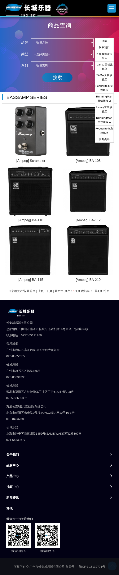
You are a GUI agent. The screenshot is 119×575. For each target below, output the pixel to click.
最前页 (31, 291)
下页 (49, 291)
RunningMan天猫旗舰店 (104, 98)
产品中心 (12, 476)
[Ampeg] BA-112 (88, 220)
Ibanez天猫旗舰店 (104, 66)
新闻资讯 (12, 497)
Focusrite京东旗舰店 (104, 130)
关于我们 (12, 454)
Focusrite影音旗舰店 (104, 88)
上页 (41, 291)
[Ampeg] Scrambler (30, 161)
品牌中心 (12, 465)
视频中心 (12, 487)
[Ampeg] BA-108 (88, 161)
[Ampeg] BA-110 (30, 220)
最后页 (59, 291)
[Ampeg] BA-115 (30, 280)
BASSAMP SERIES (26, 97)
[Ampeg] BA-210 (88, 280)
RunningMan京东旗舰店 (104, 120)
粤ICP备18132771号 (91, 566)
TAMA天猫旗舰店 (104, 77)
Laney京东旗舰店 (104, 109)
